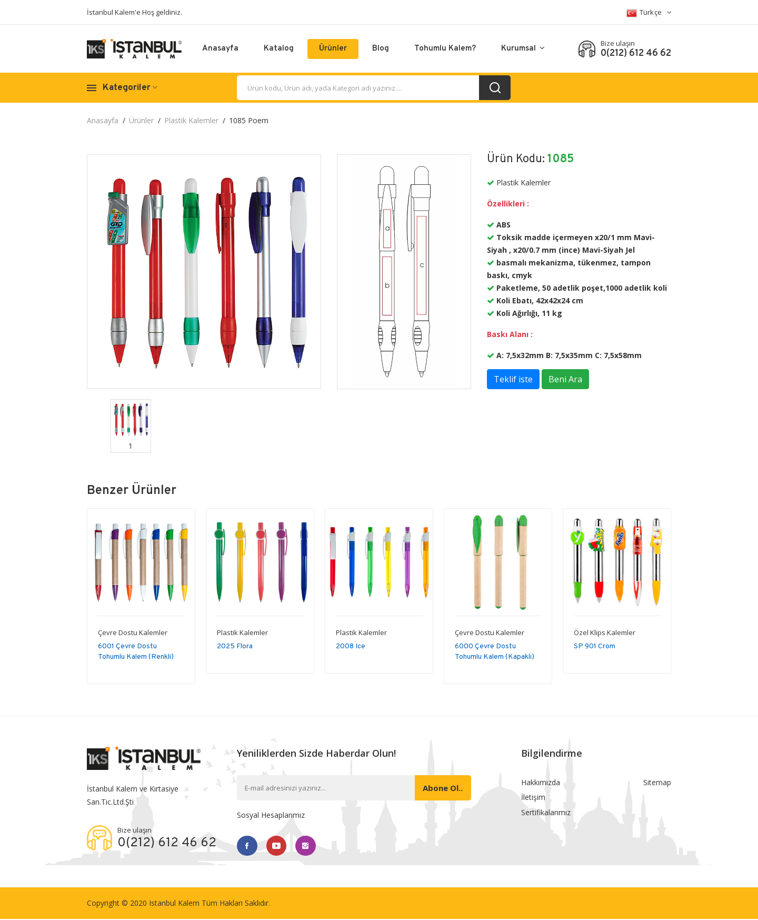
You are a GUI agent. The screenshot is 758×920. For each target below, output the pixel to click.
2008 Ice (350, 646)
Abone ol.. (442, 788)
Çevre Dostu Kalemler (132, 632)
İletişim (533, 799)
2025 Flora (235, 646)
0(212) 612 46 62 (636, 53)
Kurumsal (523, 49)
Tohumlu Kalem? (445, 49)
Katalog (279, 49)
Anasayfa (220, 49)
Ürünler (333, 49)
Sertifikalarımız (546, 814)
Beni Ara (565, 379)
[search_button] (495, 87)
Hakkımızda (540, 783)
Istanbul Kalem (174, 904)
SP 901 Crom (594, 646)
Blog (380, 49)
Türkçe (648, 12)
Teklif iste (513, 379)
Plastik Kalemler (191, 120)
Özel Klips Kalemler (604, 632)
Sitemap (657, 783)
